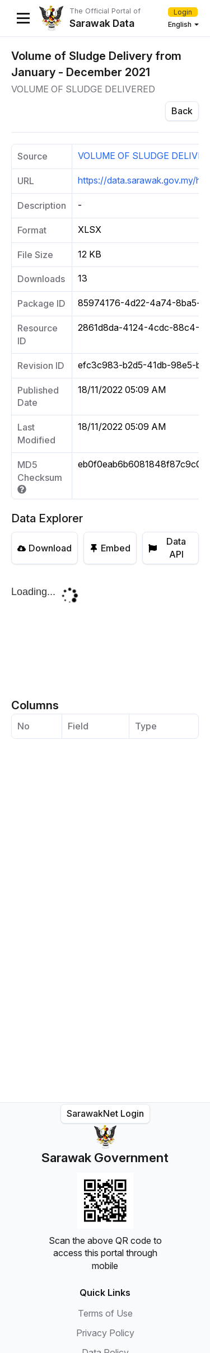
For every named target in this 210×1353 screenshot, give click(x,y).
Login (183, 12)
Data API (167, 548)
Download (44, 548)
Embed (110, 548)
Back (182, 110)
